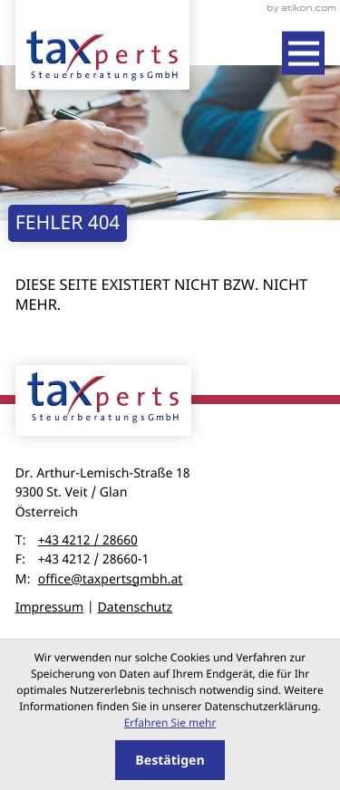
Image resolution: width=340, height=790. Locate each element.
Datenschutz (134, 607)
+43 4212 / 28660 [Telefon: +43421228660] (88, 540)
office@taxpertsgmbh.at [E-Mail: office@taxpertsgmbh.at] (110, 579)
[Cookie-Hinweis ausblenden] (170, 760)
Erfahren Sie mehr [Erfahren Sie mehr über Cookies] (170, 722)
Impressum (49, 607)
